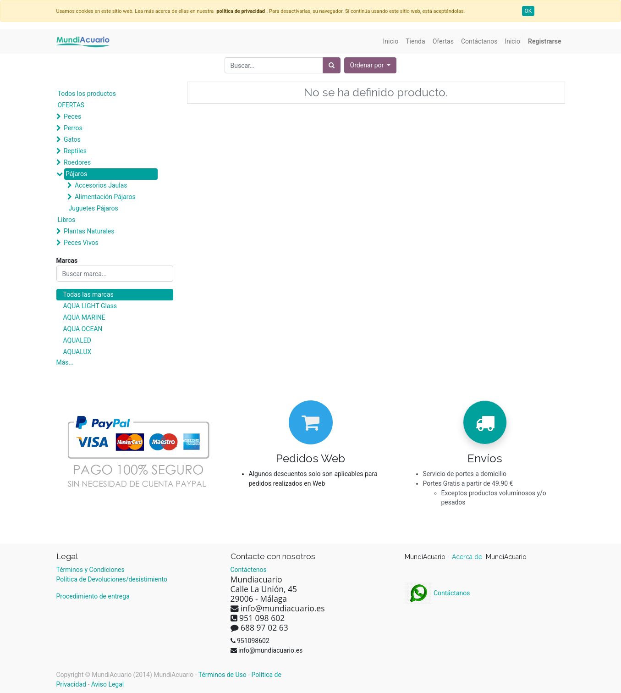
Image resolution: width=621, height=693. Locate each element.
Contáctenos (249, 569)
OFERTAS (71, 105)
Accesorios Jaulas (101, 185)
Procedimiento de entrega (93, 596)
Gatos (72, 139)
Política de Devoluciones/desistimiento (111, 579)
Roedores (77, 162)
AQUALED (77, 340)
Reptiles (75, 151)
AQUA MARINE (84, 317)
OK (528, 11)
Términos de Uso (222, 674)
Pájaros (76, 173)
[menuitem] (390, 41)
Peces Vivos (81, 242)
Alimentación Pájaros (105, 196)
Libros (67, 219)
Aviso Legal (107, 684)
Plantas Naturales (89, 231)
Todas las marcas (88, 294)
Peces (72, 116)
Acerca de (468, 556)
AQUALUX (77, 351)
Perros (73, 128)
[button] (370, 65)
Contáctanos (437, 593)
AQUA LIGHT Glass (90, 306)
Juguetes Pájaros (93, 208)
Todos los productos (87, 93)
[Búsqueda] (332, 65)
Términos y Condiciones (90, 569)
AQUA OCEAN (83, 329)
